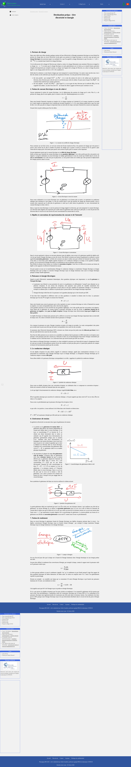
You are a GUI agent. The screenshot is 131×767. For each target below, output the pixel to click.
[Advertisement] (112, 87)
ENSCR (91, 608)
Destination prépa (34, 11)
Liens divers (107, 50)
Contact (61, 604)
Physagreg (11, 3)
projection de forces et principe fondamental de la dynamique (112, 43)
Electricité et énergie (43, 11)
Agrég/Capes (43, 4)
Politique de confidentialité (77, 604)
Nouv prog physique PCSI (110, 14)
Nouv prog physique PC (109, 13)
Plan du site (55, 604)
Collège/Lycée (82, 4)
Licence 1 (62, 4)
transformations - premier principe (112, 32)
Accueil (49, 604)
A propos (67, 604)
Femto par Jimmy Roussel (110, 52)
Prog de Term (107, 16)
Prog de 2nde (107, 19)
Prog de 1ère (107, 17)
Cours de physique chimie (13, 5)
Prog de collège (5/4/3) (109, 20)
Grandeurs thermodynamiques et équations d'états (111, 37)
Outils (101, 4)
